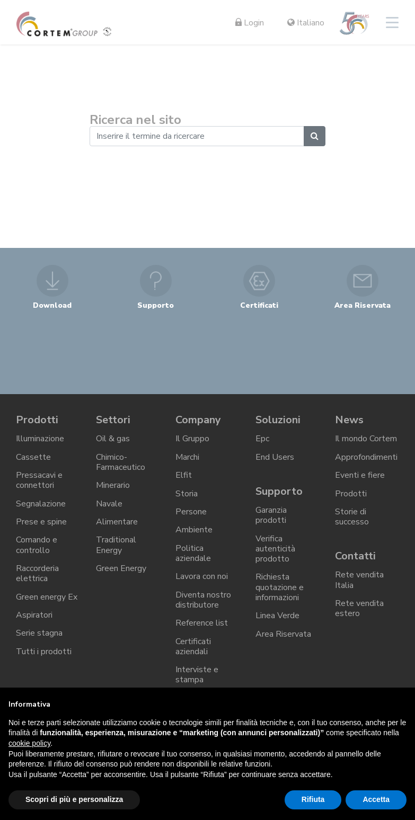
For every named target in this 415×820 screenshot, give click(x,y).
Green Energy (121, 568)
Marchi (187, 457)
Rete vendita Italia (359, 580)
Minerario (113, 485)
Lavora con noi (201, 576)
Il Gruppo (192, 438)
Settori (113, 420)
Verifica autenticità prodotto (275, 548)
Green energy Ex (46, 596)
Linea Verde (277, 615)
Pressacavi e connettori (39, 480)
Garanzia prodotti (271, 515)
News (349, 420)
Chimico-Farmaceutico (120, 462)
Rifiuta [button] (313, 799)
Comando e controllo (36, 545)
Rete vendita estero (359, 608)
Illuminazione (40, 438)
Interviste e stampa (196, 674)
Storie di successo (352, 516)
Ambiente (194, 530)
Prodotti (37, 420)
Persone (191, 511)
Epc (262, 438)
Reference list (201, 622)
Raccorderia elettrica (37, 573)
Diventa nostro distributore (203, 599)
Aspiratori (34, 614)
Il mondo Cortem (366, 438)
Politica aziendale (193, 553)
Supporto (279, 491)
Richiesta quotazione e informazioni (279, 587)
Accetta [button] (376, 799)
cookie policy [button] (29, 743)
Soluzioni (277, 420)
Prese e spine (41, 522)
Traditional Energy (116, 545)
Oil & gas (113, 438)
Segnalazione (41, 503)
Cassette (33, 457)
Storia (186, 493)
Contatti (355, 555)
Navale (109, 503)
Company (198, 420)
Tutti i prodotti (44, 651)
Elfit (183, 475)
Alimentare (117, 522)
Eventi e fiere (360, 475)
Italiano (305, 23)
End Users (274, 457)
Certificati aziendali (193, 646)
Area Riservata (283, 633)
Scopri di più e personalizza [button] (74, 799)
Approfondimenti (366, 457)
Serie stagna (39, 633)
